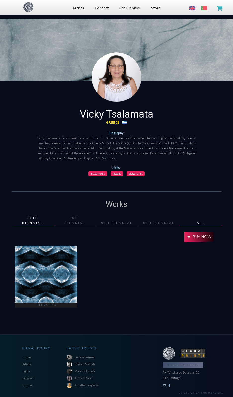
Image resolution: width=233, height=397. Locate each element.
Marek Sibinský (85, 371)
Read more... (108, 158)
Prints (26, 371)
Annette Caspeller (87, 385)
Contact (28, 385)
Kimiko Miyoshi (85, 364)
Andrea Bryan (84, 378)
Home (26, 357)
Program (28, 378)
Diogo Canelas (212, 392)
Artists (26, 364)
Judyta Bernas (84, 357)
